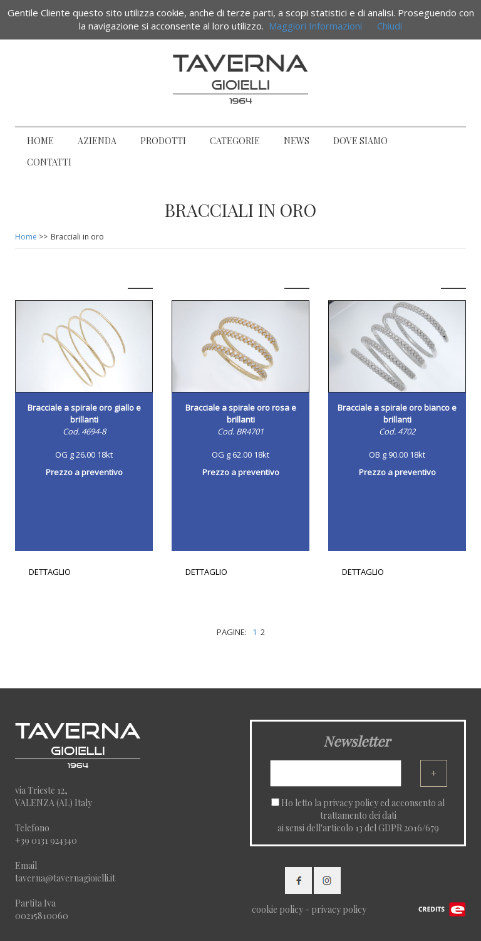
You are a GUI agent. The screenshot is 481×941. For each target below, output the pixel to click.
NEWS (296, 141)
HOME (40, 141)
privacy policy (350, 803)
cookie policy (277, 909)
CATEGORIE (235, 141)
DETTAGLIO (50, 571)
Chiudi (389, 25)
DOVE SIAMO (360, 141)
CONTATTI (49, 162)
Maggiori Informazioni (315, 25)
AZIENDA (97, 141)
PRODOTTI (163, 141)
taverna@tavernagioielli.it (65, 878)
